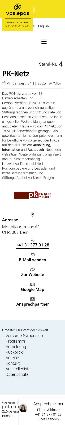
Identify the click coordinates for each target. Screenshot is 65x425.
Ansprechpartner (32, 304)
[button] (44, 42)
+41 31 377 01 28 (48, 414)
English (43, 26)
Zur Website (32, 274)
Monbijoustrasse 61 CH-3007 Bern (32, 226)
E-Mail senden (48, 419)
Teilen (55, 83)
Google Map (32, 289)
